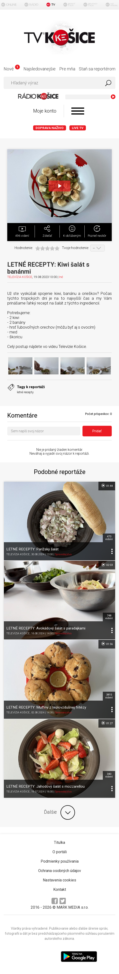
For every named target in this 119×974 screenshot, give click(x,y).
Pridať (97, 431)
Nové (12, 68)
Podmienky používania (60, 861)
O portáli (59, 852)
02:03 (107, 565)
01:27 (107, 723)
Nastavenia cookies (59, 880)
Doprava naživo (50, 128)
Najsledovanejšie (39, 68)
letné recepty (25, 392)
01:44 (107, 485)
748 (109, 617)
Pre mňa (67, 68)
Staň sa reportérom (97, 68)
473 (109, 538)
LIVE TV (77, 128)
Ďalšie (59, 812)
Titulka (59, 842)
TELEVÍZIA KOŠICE (19, 277)
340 (109, 775)
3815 (109, 696)
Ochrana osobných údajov (59, 870)
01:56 (107, 644)
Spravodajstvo (63, 554)
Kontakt (59, 889)
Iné (61, 277)
